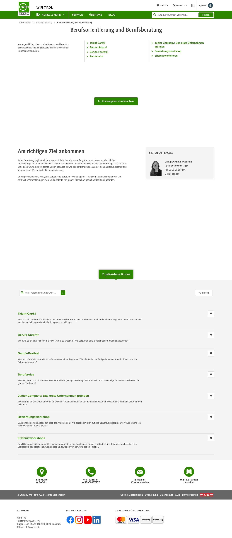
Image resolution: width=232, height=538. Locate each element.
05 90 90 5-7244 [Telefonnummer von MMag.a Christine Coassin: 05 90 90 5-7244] (180, 166)
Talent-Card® (97, 43)
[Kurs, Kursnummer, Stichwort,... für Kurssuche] (42, 293)
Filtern (204, 293)
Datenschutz (166, 495)
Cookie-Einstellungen (132, 495)
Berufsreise (96, 56)
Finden (206, 15)
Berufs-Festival (99, 52)
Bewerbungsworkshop (168, 51)
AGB (177, 495)
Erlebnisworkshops (166, 55)
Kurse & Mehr (49, 15)
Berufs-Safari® (98, 47)
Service (77, 14)
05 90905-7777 (32, 521)
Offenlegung (151, 495)
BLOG (112, 14)
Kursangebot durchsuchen (116, 101)
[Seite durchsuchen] (183, 15)
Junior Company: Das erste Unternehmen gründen (53, 395)
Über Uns (95, 14)
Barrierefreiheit (190, 495)
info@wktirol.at (31, 527)
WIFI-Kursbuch (25, 23)
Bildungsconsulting (44, 23)
